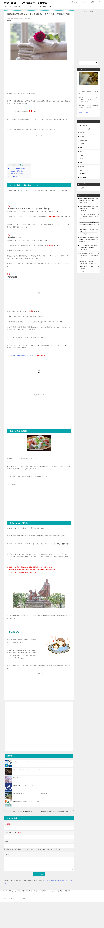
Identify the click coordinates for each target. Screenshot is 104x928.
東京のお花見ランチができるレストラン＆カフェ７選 (25, 777)
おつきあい (82, 136)
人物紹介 (82, 143)
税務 (81, 162)
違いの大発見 (83, 177)
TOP (16, 891)
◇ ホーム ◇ (8, 7)
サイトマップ (33, 7)
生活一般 (82, 132)
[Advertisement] (39, 75)
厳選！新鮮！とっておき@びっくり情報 (26, 3)
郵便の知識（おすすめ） (20, 7)
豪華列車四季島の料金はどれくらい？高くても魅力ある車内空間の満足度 (30, 793)
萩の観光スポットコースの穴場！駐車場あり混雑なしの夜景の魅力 (28, 762)
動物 (81, 147)
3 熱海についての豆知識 (15, 173)
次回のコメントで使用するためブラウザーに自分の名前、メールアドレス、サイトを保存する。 (34, 849)
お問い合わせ (52, 7)
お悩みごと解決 (83, 140)
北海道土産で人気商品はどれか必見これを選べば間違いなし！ (20, 811)
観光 (9, 20)
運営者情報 (43, 7)
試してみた (82, 173)
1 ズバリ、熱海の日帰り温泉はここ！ (19, 168)
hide (24, 165)
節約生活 (82, 166)
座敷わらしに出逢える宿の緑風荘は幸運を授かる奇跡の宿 (26, 769)
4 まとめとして (13, 176)
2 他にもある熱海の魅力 (15, 171)
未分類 (81, 158)
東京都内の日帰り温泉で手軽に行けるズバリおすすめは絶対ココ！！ (29, 785)
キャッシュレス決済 (85, 129)
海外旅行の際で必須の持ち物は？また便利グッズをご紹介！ (27, 801)
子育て (81, 155)
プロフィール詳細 (83, 112)
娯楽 (81, 151)
